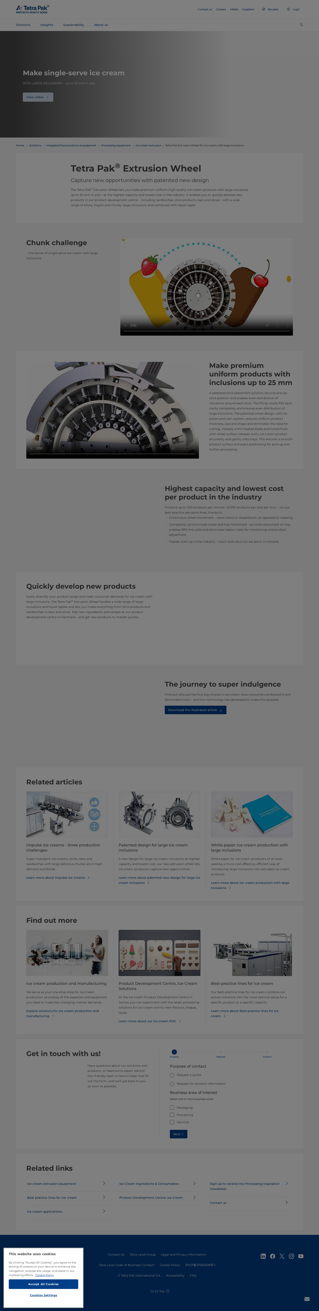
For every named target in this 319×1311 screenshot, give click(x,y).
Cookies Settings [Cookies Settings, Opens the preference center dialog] (43, 1295)
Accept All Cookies (43, 1284)
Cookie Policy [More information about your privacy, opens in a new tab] (44, 1275)
